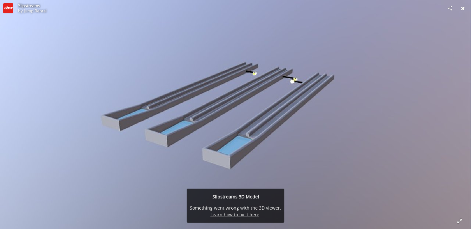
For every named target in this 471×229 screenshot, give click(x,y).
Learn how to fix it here (234, 215)
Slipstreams (29, 6)
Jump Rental (35, 11)
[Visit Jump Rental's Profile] (8, 8)
